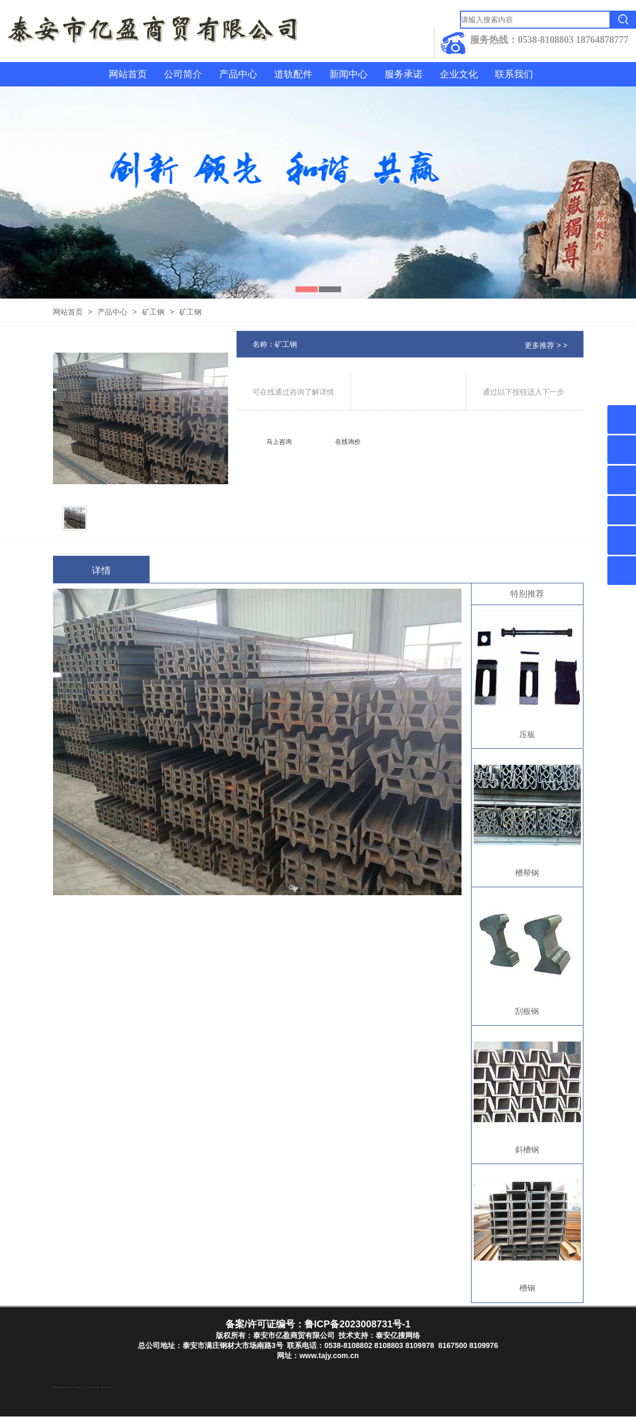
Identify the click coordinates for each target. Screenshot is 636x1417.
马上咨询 (279, 441)
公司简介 (183, 74)
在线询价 (348, 441)
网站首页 (128, 74)
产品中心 (238, 74)
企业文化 (459, 74)
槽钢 (527, 1287)
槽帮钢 (527, 872)
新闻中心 (348, 74)
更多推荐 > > (546, 345)
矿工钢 (153, 312)
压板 (527, 734)
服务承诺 (404, 74)
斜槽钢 (527, 1149)
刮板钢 (527, 1011)
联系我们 (514, 74)
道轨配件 (293, 74)
